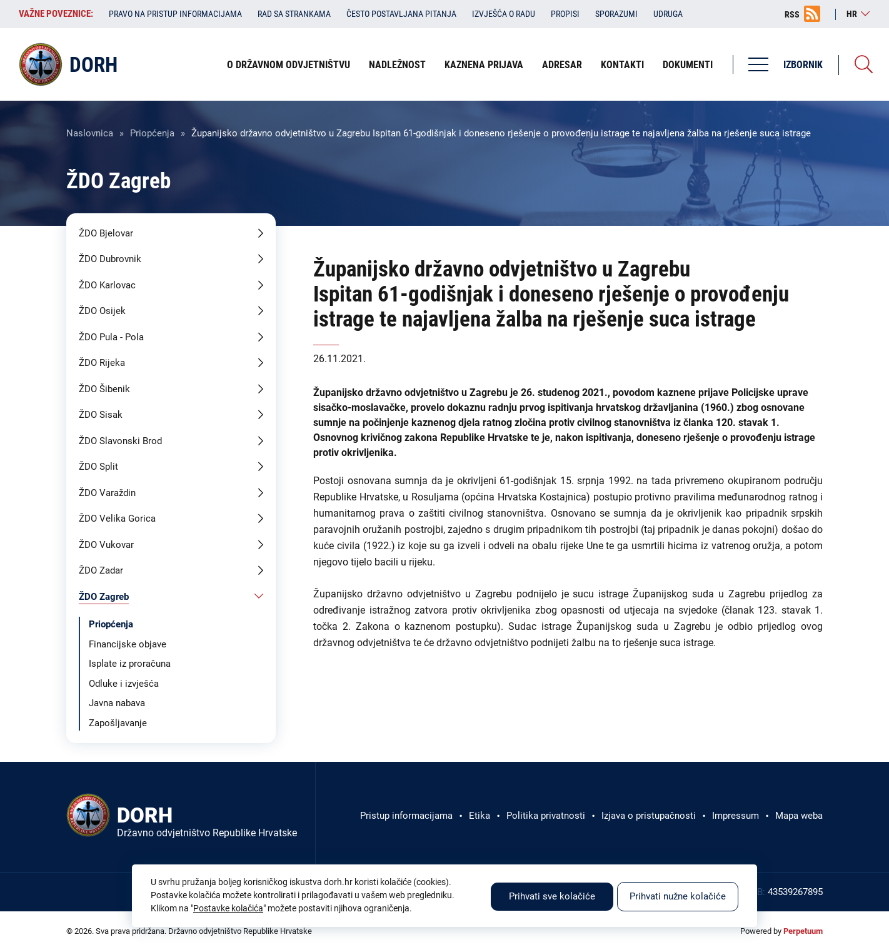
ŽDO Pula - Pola (111, 337)
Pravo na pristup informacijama (175, 14)
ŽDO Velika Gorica (117, 518)
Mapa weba (799, 815)
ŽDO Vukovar (106, 544)
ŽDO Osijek (102, 310)
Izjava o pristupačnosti (648, 815)
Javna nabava (117, 703)
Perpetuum (803, 931)
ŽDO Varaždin (107, 493)
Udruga (668, 14)
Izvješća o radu (503, 14)
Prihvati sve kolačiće (552, 896)
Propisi (565, 14)
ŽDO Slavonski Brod (120, 441)
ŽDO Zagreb (104, 596)
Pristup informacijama (406, 815)
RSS (792, 14)
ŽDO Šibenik (104, 389)
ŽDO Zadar (101, 570)
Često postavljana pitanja (401, 14)
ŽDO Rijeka (102, 362)
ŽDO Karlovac (107, 285)
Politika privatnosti (545, 815)
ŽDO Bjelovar (106, 233)
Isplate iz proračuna (130, 663)
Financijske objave (127, 644)
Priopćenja (152, 133)
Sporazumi (616, 14)
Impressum (735, 815)
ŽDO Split (98, 466)
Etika (479, 815)
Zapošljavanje (118, 723)
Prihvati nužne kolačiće (678, 896)
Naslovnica (89, 133)
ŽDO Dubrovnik (110, 259)
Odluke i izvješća (124, 683)
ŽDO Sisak (101, 414)
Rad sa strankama (294, 14)
